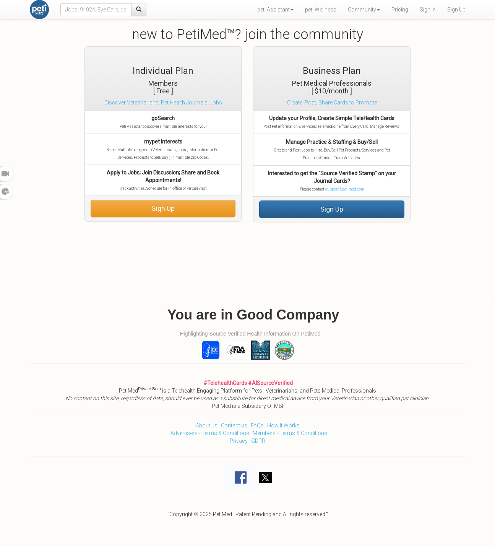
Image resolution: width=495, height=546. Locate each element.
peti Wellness (320, 10)
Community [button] (364, 10)
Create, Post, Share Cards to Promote (332, 102)
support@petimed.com (344, 189)
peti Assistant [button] (275, 10)
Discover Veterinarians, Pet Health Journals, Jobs (163, 102)
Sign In (428, 10)
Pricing (399, 10)
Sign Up (456, 10)
